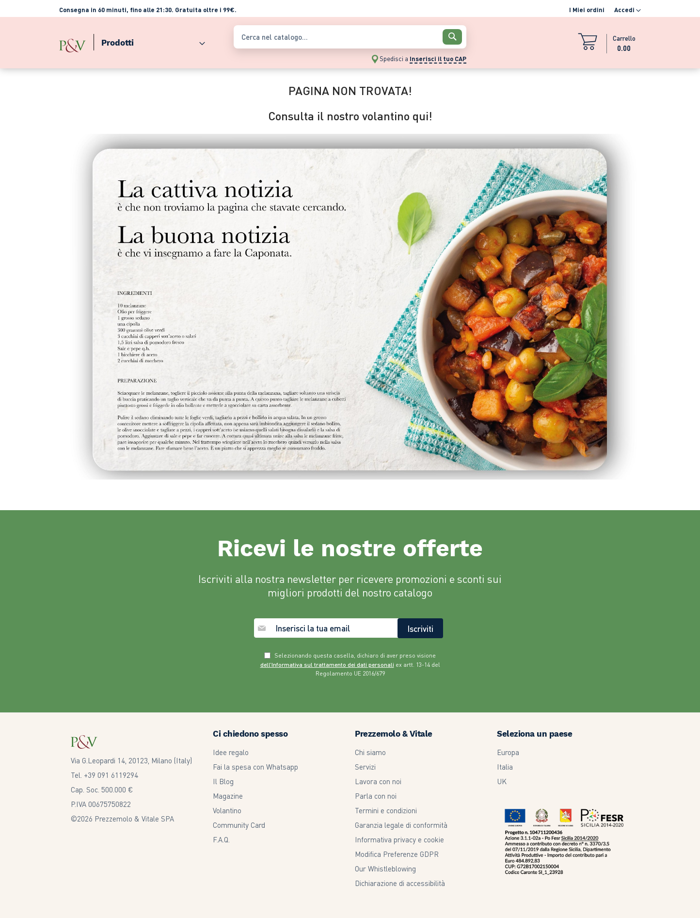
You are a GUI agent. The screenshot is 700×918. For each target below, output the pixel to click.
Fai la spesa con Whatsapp (255, 767)
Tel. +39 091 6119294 (104, 775)
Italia (505, 767)
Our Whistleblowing (385, 868)
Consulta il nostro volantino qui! (350, 115)
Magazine (228, 796)
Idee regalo (231, 752)
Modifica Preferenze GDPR (397, 854)
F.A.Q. (221, 839)
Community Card (239, 825)
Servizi (365, 767)
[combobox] (350, 36)
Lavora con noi (378, 781)
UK (502, 781)
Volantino (227, 810)
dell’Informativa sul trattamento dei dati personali (327, 664)
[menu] (141, 40)
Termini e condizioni (386, 810)
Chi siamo (370, 752)
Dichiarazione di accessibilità (400, 883)
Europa (508, 752)
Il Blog (223, 781)
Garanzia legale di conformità (401, 825)
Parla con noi (376, 796)
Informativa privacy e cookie (399, 839)
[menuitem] (149, 40)
